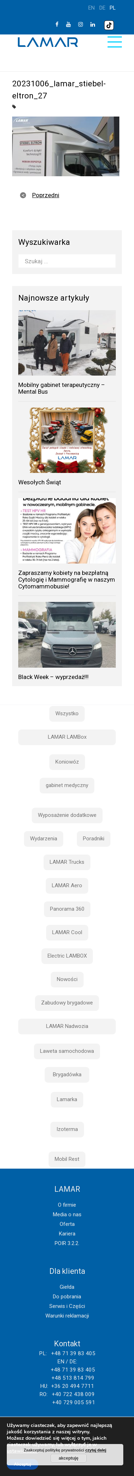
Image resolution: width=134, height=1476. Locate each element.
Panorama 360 (67, 909)
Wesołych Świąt (39, 482)
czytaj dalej (95, 1450)
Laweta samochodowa (67, 1051)
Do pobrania (67, 1296)
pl (113, 8)
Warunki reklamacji (67, 1316)
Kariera (67, 1233)
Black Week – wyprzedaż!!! (53, 676)
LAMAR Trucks (67, 862)
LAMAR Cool (67, 932)
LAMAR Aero (67, 885)
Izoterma (67, 1129)
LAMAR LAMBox (67, 737)
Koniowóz (67, 762)
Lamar (48, 42)
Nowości (67, 979)
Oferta (67, 1224)
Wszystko (67, 713)
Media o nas (67, 1214)
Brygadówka (67, 1074)
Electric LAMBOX (67, 956)
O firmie (67, 1205)
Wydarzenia (43, 838)
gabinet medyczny (67, 785)
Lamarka (67, 1099)
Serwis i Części (67, 1306)
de (102, 8)
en (91, 8)
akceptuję (68, 1458)
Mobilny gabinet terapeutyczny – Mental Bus (61, 388)
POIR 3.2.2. (67, 1243)
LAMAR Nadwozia (67, 1026)
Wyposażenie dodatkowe (67, 815)
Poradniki (93, 838)
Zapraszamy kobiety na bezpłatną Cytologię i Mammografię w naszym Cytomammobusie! (66, 579)
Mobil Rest (67, 1159)
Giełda (67, 1287)
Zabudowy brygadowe (67, 1003)
